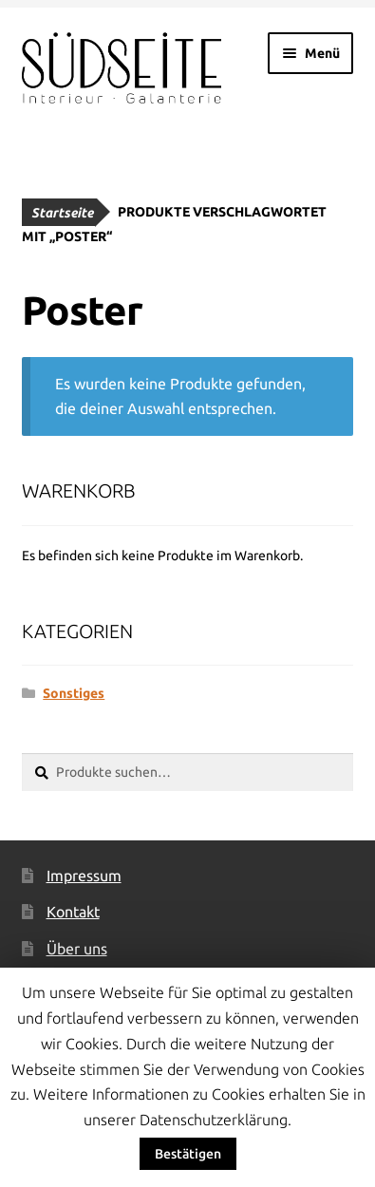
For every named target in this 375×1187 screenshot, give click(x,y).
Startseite (62, 212)
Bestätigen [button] (188, 1153)
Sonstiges (73, 693)
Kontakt (73, 911)
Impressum (84, 875)
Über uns (77, 948)
